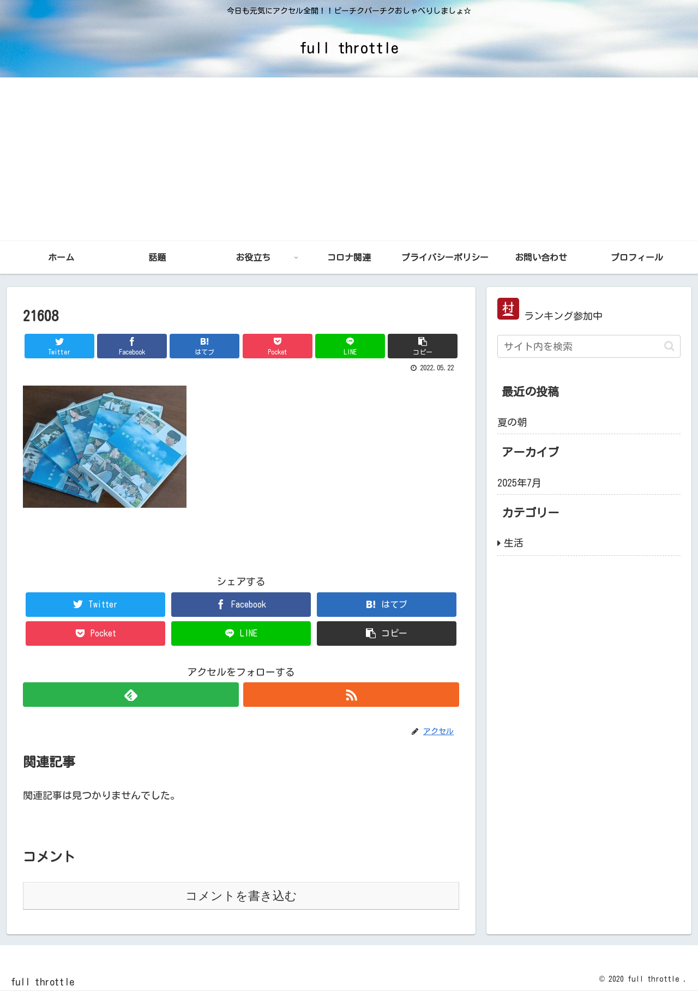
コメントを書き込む (241, 896)
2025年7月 (519, 483)
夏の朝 (512, 422)
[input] (589, 346)
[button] (669, 346)
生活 (514, 543)
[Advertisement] (349, 159)
